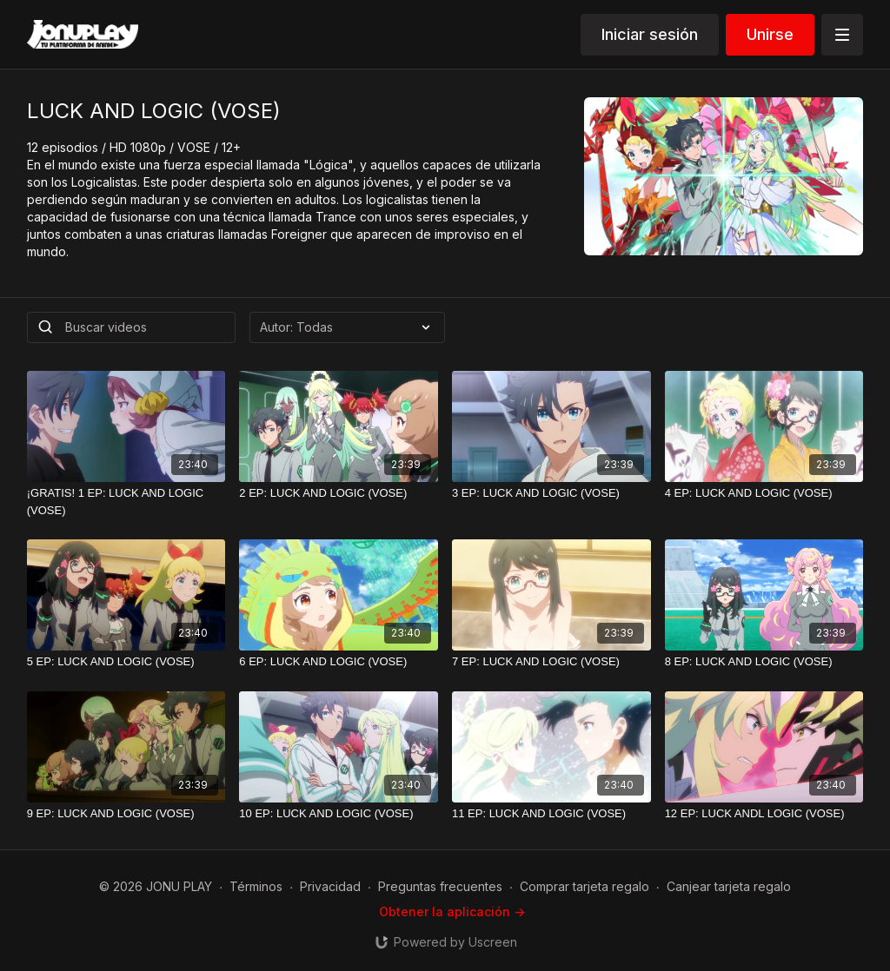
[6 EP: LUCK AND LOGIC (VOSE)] (338, 661)
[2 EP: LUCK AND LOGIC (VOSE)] (338, 493)
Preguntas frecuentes (440, 886)
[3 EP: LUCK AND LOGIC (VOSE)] (551, 493)
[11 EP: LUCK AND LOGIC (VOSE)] (551, 813)
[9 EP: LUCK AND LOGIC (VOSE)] (126, 813)
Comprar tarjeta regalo (584, 886)
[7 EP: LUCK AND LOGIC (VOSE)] (551, 661)
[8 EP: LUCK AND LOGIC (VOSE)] (764, 661)
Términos (255, 886)
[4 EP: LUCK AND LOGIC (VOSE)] (764, 493)
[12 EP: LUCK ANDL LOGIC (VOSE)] (764, 813)
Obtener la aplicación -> (452, 911)
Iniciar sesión (649, 34)
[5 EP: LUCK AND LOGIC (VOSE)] (126, 661)
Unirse (770, 34)
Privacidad (330, 886)
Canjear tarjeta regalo (729, 886)
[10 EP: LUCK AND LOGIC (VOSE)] (338, 813)
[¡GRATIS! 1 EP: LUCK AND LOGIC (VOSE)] (126, 502)
